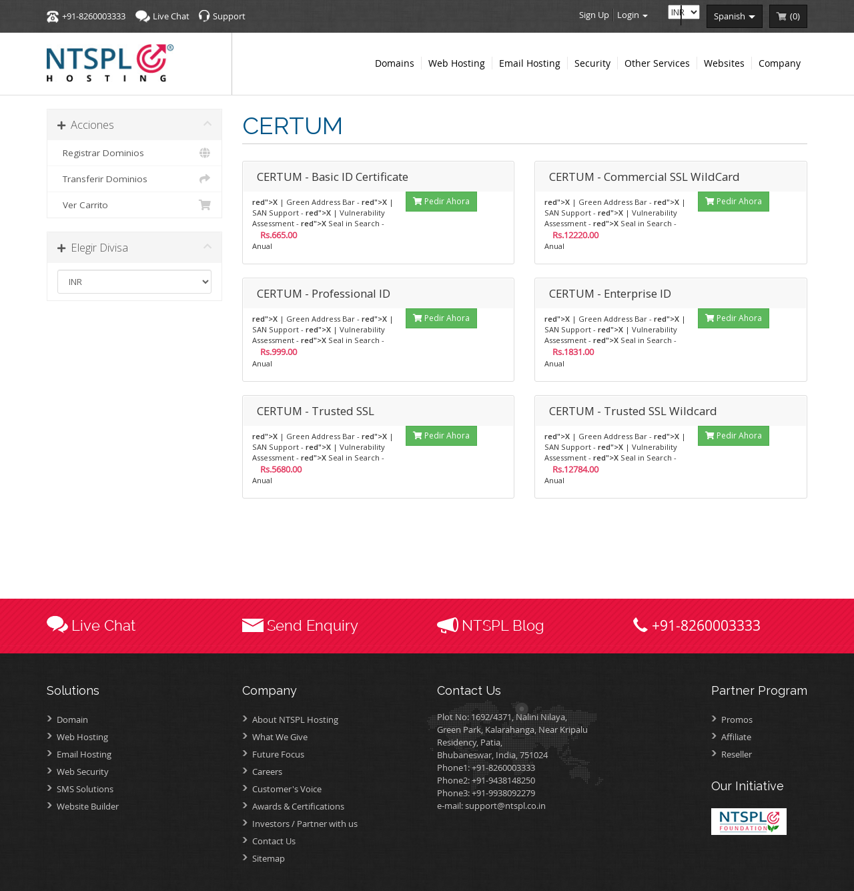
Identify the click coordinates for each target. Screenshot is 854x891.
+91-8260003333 (93, 16)
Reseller (736, 754)
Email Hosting (84, 754)
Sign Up (594, 15)
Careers (267, 772)
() (795, 16)
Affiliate (736, 737)
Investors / (305, 824)
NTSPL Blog (503, 625)
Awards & (298, 806)
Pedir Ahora (441, 201)
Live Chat (171, 16)
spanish (734, 16)
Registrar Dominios (134, 153)
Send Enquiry (312, 625)
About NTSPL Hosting (295, 719)
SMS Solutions (85, 789)
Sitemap (268, 858)
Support (229, 16)
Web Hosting (82, 737)
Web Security (83, 772)
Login (632, 15)
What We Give (280, 737)
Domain (72, 719)
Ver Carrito (134, 205)
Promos (737, 719)
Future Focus (278, 754)
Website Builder (88, 806)
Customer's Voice (287, 789)
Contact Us (274, 841)
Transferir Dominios (134, 179)
